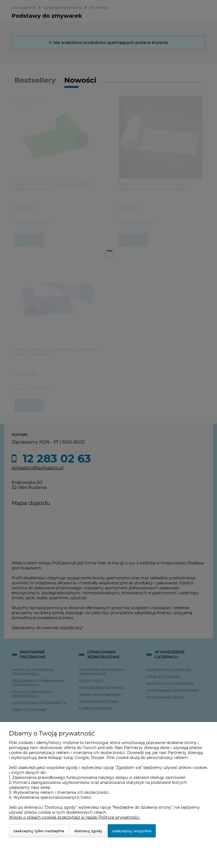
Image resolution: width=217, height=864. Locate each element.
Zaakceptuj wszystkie (131, 831)
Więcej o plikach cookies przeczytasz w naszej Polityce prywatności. (74, 817)
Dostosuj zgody (88, 831)
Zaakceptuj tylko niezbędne (38, 831)
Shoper (98, 757)
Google (82, 757)
